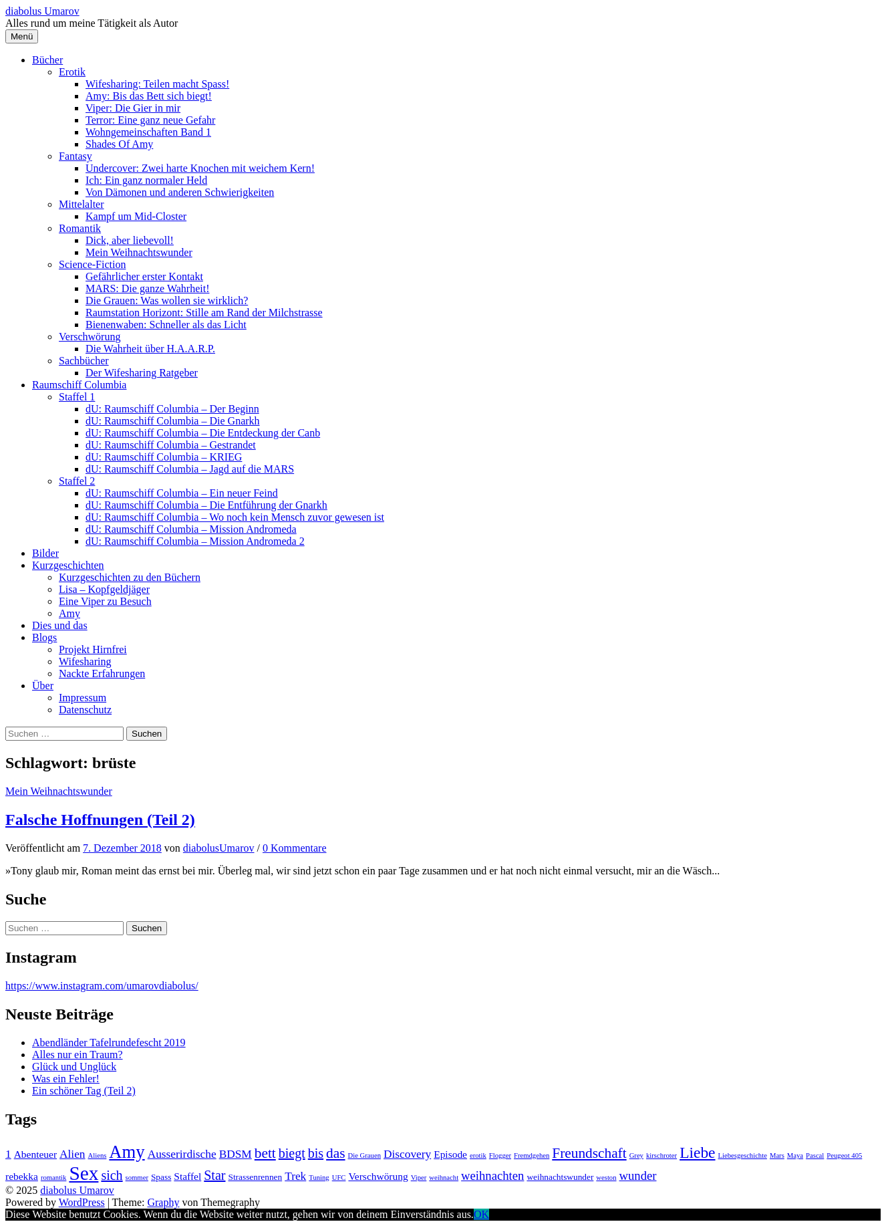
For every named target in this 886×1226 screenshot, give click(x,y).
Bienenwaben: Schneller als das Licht (166, 324)
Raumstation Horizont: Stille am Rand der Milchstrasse (204, 312)
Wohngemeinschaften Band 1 (148, 132)
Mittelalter (81, 204)
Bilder (45, 553)
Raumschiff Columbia (79, 384)
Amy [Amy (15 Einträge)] (126, 1152)
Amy (69, 613)
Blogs (44, 637)
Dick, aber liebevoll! (130, 240)
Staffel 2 (77, 481)
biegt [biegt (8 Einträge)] (292, 1153)
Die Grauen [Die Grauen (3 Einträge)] (364, 1155)
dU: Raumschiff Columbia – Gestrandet (171, 445)
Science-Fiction (92, 264)
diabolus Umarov (42, 11)
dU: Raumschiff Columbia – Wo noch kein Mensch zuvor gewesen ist (235, 517)
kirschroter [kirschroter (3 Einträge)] (661, 1155)
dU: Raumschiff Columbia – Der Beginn (172, 408)
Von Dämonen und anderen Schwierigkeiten (180, 192)
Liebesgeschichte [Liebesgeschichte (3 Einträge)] (742, 1155)
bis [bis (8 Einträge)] (315, 1153)
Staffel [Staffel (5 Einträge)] (187, 1176)
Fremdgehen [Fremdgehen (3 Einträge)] (531, 1155)
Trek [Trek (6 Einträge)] (295, 1176)
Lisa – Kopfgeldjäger (104, 589)
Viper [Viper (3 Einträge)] (419, 1177)
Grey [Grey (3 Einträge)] (636, 1155)
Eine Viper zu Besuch (105, 601)
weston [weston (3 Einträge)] (606, 1177)
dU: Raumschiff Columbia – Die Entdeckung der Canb (203, 433)
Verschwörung (89, 336)
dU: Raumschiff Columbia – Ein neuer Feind (182, 493)
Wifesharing (85, 661)
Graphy (163, 1202)
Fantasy (75, 156)
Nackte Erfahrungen (102, 673)
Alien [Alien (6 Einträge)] (72, 1154)
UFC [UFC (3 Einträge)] (339, 1177)
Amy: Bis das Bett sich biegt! (149, 96)
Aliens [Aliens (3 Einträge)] (97, 1155)
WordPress (82, 1202)
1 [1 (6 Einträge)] (8, 1154)
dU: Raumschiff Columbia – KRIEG (164, 457)
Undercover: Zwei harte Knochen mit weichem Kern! (200, 168)
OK (481, 1214)
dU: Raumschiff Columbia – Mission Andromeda (191, 529)
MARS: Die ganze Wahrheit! (147, 288)
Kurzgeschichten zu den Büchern (129, 577)
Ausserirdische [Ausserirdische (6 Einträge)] (182, 1154)
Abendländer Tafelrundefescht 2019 (109, 1042)
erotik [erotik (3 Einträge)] (478, 1155)
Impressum (82, 697)
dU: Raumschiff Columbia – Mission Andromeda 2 (195, 541)
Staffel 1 (77, 396)
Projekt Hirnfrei (93, 649)
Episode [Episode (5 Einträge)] (450, 1154)
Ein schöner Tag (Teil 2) (84, 1090)
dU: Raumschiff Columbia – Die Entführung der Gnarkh (206, 505)
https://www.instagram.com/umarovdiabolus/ (101, 985)
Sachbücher (84, 360)
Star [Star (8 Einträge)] (214, 1175)
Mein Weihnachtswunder (139, 252)
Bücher (47, 60)
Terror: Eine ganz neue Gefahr (150, 120)
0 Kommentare (295, 848)
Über (42, 685)
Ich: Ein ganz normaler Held (146, 180)
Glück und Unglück (74, 1066)
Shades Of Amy (119, 144)
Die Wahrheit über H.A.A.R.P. (150, 348)
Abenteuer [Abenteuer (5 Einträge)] (35, 1154)
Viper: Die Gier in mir (133, 108)
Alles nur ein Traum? (77, 1054)
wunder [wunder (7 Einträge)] (638, 1176)
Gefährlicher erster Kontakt (144, 276)
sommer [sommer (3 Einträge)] (137, 1177)
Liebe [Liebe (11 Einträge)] (697, 1152)
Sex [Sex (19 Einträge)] (83, 1173)
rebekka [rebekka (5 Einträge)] (21, 1176)
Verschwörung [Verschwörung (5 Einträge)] (378, 1176)
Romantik (80, 228)
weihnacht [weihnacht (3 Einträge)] (443, 1177)
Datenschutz (85, 709)
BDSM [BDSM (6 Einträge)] (235, 1154)
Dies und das (60, 625)
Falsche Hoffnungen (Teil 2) (100, 819)
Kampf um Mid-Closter (136, 216)
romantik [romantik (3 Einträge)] (53, 1177)
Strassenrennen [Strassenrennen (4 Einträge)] (255, 1177)
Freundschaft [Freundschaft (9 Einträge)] (589, 1153)
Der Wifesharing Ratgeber (142, 372)
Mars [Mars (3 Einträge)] (777, 1155)
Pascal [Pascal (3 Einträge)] (815, 1155)
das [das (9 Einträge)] (335, 1153)
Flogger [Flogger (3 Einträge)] (500, 1155)
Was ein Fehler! (66, 1078)
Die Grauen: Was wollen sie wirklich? (167, 300)
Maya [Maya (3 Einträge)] (795, 1155)
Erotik (72, 72)
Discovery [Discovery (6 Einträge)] (407, 1154)
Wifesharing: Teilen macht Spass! (157, 84)
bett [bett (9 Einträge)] (265, 1153)
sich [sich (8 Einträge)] (111, 1175)
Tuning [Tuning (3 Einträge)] (319, 1177)
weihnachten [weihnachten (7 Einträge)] (492, 1176)
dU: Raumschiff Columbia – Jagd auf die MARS (190, 469)
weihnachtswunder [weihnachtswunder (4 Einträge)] (560, 1177)
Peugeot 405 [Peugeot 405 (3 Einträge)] (844, 1155)
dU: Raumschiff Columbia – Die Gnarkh (173, 420)
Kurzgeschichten (68, 565)
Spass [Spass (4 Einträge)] (161, 1177)
